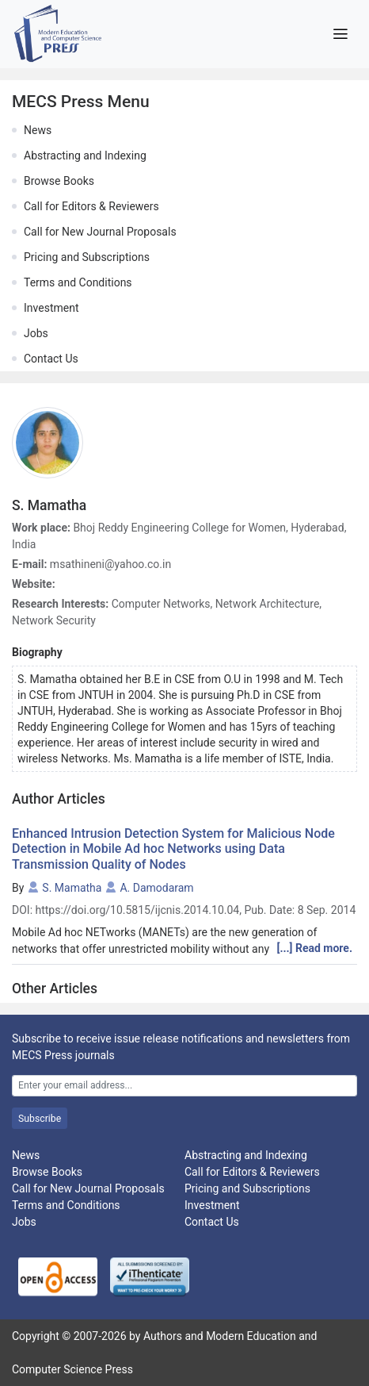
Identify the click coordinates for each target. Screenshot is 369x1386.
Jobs (36, 333)
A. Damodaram (156, 887)
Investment (51, 307)
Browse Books (59, 181)
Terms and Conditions (78, 282)
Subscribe (39, 1118)
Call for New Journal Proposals (100, 231)
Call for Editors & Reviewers (91, 206)
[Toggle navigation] (340, 34)
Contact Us (51, 358)
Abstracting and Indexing (85, 155)
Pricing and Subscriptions (87, 257)
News (37, 130)
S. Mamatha (71, 887)
